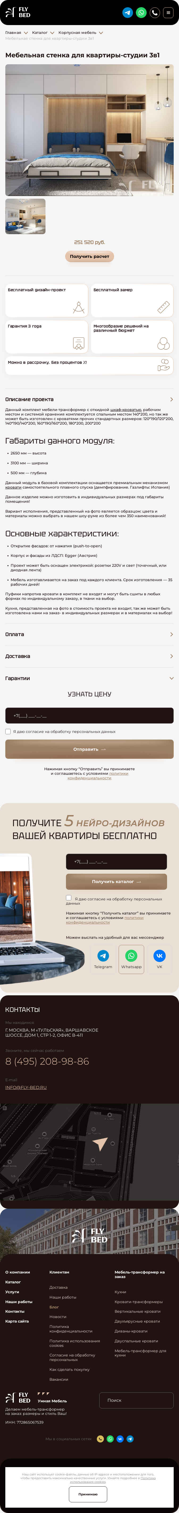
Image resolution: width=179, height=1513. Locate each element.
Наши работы (18, 1302)
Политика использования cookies (74, 1343)
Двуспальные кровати (136, 1341)
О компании (17, 1272)
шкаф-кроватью (125, 409)
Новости (57, 1317)
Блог (54, 1307)
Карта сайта (17, 1321)
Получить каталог (116, 881)
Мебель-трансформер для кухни (140, 1353)
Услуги (12, 1292)
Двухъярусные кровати (137, 1321)
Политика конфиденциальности (71, 1329)
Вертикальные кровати (138, 1311)
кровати (13, 487)
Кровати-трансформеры (139, 1302)
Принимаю (88, 1494)
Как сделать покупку (69, 1369)
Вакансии (58, 1379)
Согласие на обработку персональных (72, 1357)
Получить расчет (89, 256)
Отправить (89, 749)
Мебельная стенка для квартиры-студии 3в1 (49, 38)
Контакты (14, 1311)
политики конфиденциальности (98, 775)
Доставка (58, 1287)
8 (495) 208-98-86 (47, 1061)
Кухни (120, 1292)
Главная (13, 32)
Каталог (40, 32)
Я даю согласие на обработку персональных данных (60, 731)
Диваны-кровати (131, 1331)
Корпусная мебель (77, 32)
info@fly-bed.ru (26, 1087)
